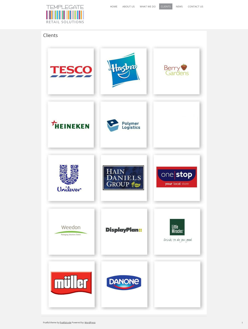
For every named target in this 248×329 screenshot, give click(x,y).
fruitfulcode (65, 322)
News (179, 6)
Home (113, 6)
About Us (128, 6)
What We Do (148, 6)
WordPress (90, 322)
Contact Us (195, 6)
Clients (166, 6)
